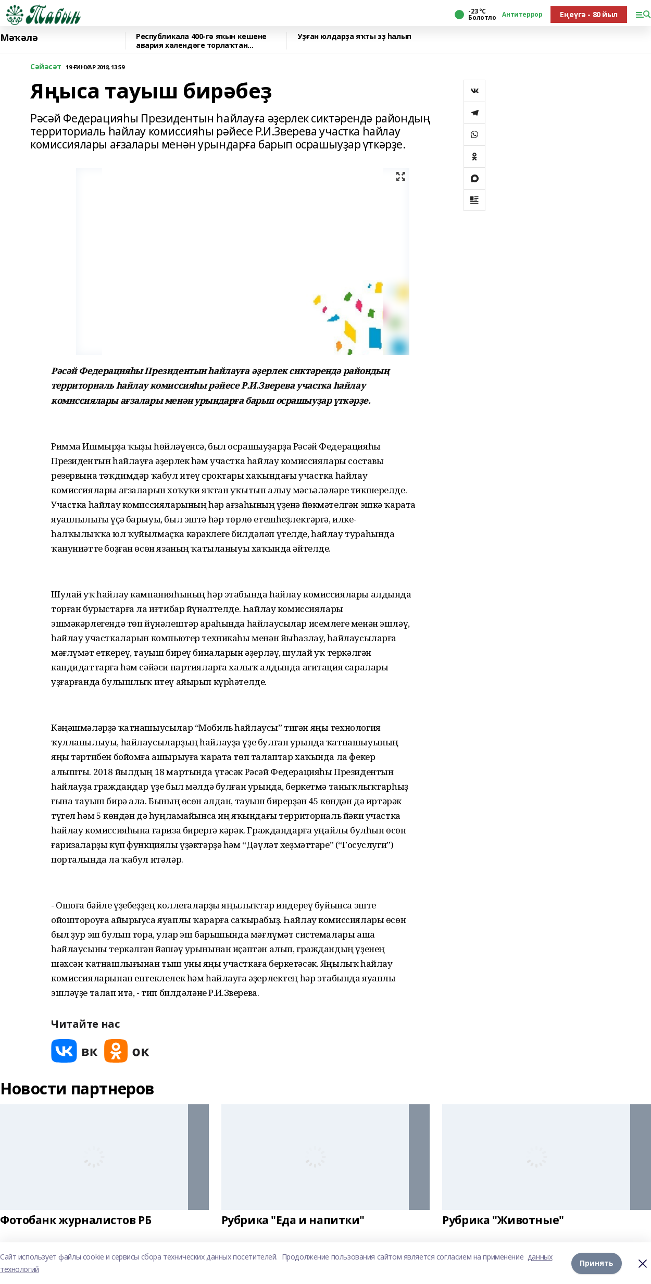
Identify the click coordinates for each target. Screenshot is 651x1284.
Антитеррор (522, 14)
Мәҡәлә (18, 38)
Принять (597, 1263)
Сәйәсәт (45, 67)
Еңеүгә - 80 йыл (589, 14)
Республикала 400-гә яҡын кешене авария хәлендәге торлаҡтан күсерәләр (201, 40)
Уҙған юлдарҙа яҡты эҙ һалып (354, 36)
